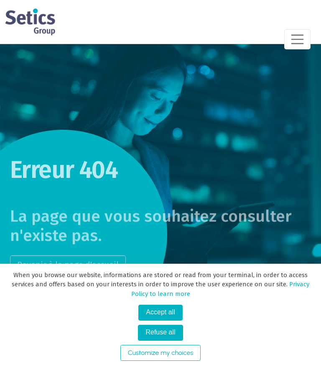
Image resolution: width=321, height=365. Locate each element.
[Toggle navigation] (297, 39)
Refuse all (160, 332)
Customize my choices (161, 353)
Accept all (160, 312)
